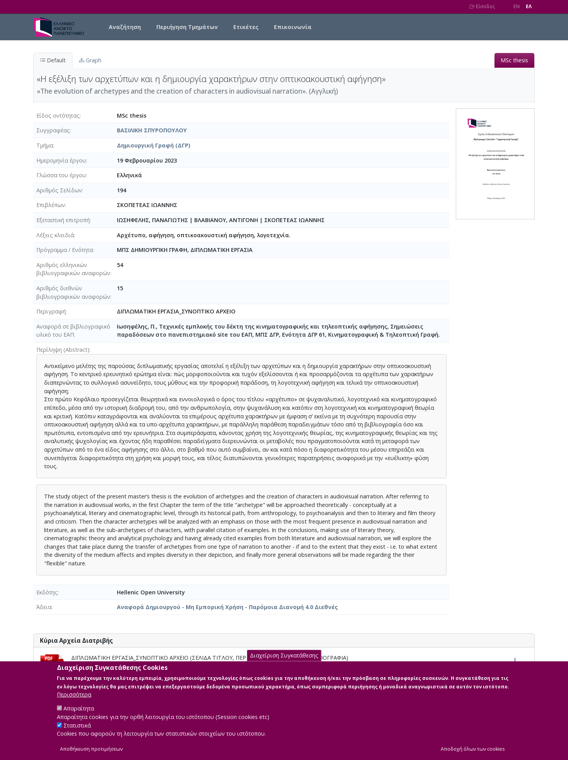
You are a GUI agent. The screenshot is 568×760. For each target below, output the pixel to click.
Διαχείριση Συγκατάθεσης (284, 664)
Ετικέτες (245, 27)
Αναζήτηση (125, 27)
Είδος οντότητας (58, 115)
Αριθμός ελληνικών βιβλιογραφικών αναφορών (73, 269)
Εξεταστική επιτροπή (63, 220)
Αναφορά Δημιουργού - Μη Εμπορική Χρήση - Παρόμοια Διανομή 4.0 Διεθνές (227, 607)
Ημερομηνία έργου (61, 160)
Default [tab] (53, 60)
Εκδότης (47, 592)
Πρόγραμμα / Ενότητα (64, 249)
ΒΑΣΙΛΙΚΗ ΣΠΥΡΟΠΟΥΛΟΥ (152, 130)
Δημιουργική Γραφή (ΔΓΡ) (153, 145)
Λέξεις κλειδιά (55, 235)
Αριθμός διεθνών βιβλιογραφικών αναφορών (73, 292)
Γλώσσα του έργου (61, 175)
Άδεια (43, 607)
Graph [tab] (90, 60)
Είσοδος (482, 6)
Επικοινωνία (292, 27)
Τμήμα (44, 145)
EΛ (529, 6)
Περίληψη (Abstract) (62, 349)
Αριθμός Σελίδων (59, 190)
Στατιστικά (77, 734)
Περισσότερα (74, 703)
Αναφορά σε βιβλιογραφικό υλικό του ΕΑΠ (73, 331)
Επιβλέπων (50, 205)
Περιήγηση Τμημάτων (187, 27)
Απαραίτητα (78, 717)
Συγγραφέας (53, 130)
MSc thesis (514, 60)
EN (516, 6)
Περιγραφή (51, 311)
